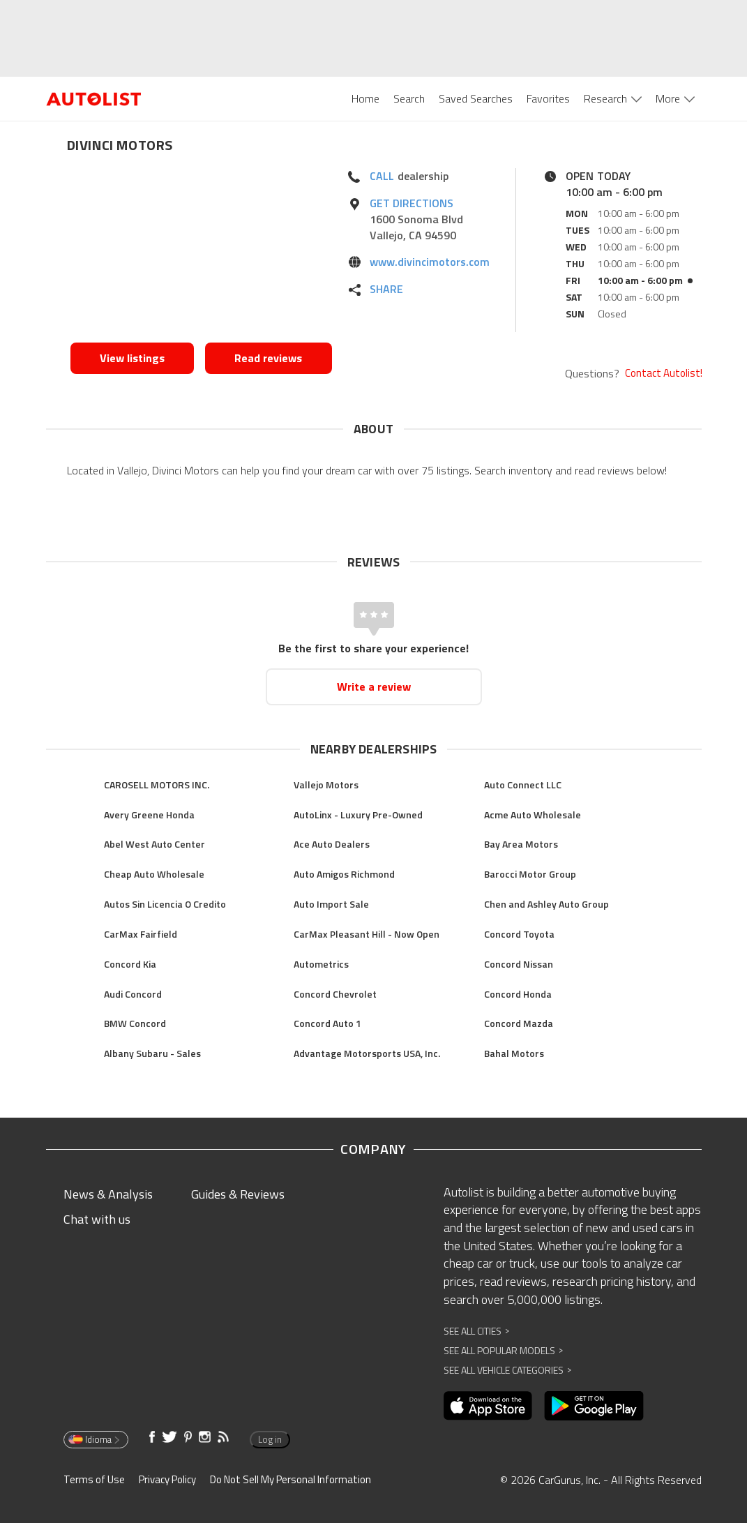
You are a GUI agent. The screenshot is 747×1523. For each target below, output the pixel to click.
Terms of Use (94, 1479)
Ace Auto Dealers (332, 843)
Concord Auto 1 (327, 1023)
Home (365, 98)
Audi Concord (133, 993)
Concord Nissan (518, 963)
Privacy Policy (167, 1479)
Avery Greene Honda (149, 814)
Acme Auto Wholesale (532, 814)
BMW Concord (135, 1023)
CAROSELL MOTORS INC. (156, 784)
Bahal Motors (514, 1053)
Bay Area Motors (521, 843)
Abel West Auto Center (154, 843)
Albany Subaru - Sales (152, 1053)
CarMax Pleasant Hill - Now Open (366, 933)
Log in (270, 1439)
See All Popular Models (503, 1350)
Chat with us (96, 1219)
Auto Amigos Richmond (344, 873)
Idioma (95, 1439)
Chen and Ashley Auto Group (546, 903)
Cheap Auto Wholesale (154, 873)
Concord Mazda (518, 1023)
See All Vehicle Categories (507, 1370)
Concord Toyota (519, 933)
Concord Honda (518, 993)
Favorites (548, 98)
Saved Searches (476, 98)
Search (409, 98)
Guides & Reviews (238, 1194)
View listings (132, 358)
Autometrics (321, 963)
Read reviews (268, 358)
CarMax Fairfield (140, 933)
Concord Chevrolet (335, 993)
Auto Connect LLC (522, 784)
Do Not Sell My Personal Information (290, 1479)
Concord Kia (130, 963)
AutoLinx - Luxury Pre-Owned (358, 814)
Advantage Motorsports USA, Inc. (367, 1053)
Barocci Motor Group (530, 873)
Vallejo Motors (326, 784)
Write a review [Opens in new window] (374, 686)
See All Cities (476, 1330)
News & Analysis (108, 1194)
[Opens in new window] (201, 252)
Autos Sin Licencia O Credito (165, 903)
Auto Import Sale (331, 903)
